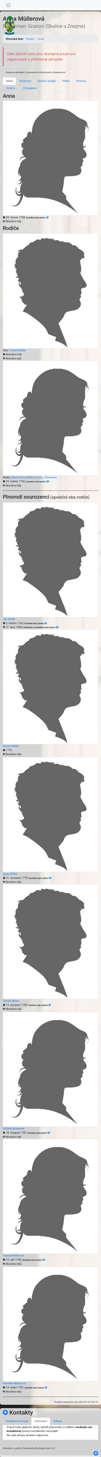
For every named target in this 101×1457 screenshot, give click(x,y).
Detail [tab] (9, 81)
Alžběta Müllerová (13, 1128)
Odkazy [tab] (57, 1421)
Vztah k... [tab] (11, 88)
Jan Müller (9, 619)
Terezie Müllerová (13, 1255)
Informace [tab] (25, 81)
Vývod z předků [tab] (47, 81)
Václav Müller (11, 746)
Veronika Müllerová (14, 1383)
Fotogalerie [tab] (30, 88)
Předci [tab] (66, 81)
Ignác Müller (10, 874)
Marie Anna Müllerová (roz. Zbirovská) (34, 477)
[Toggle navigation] (8, 5)
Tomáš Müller (18, 350)
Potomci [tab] (81, 81)
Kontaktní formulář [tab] (17, 1421)
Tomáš (29, 39)
